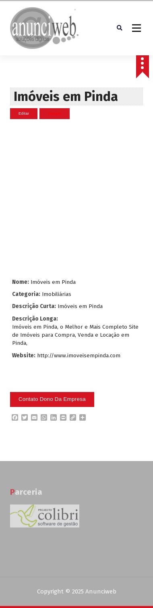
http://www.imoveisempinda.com (78, 355)
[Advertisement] (75, 198)
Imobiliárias (56, 294)
